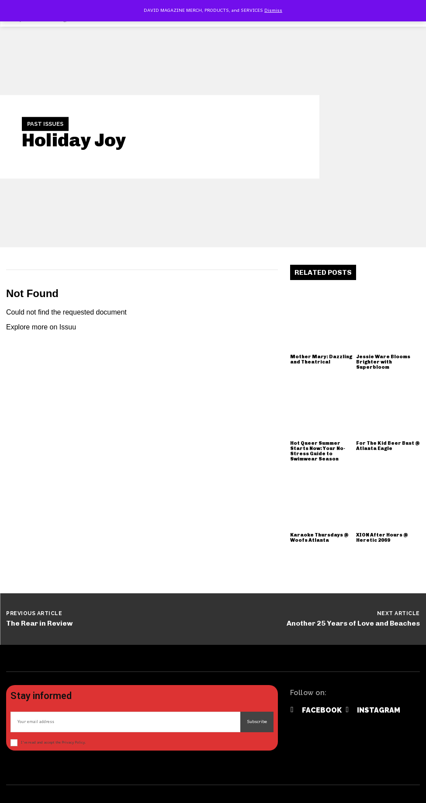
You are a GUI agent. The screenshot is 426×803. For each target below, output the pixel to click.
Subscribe (257, 722)
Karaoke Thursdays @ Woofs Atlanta (319, 537)
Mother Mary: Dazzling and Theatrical (321, 359)
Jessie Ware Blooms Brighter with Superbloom (383, 362)
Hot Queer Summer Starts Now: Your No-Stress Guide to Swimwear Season (317, 451)
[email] (125, 722)
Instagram (378, 710)
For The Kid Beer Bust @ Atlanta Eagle (388, 445)
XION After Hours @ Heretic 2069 (382, 537)
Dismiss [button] (273, 10)
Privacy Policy (73, 742)
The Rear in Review (39, 623)
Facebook (322, 710)
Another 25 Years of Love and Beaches (353, 623)
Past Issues (45, 124)
